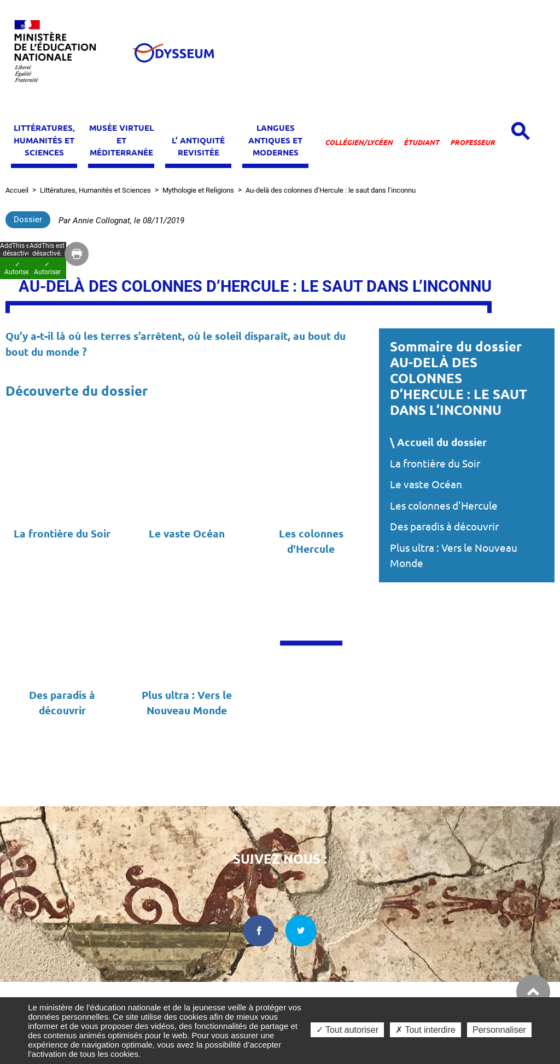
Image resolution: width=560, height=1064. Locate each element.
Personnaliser (499, 1029)
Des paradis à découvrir (444, 527)
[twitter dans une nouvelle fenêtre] (301, 930)
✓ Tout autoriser (347, 1029)
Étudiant (421, 142)
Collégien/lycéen (359, 142)
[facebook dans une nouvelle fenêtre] (259, 930)
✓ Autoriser (47, 268)
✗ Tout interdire (425, 1029)
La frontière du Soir (435, 464)
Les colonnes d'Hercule (444, 506)
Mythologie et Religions (198, 190)
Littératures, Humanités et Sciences (95, 190)
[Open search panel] (520, 131)
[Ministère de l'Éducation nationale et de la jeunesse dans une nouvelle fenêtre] (60, 53)
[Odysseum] (173, 52)
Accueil (16, 190)
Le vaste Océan (426, 484)
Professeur (472, 142)
